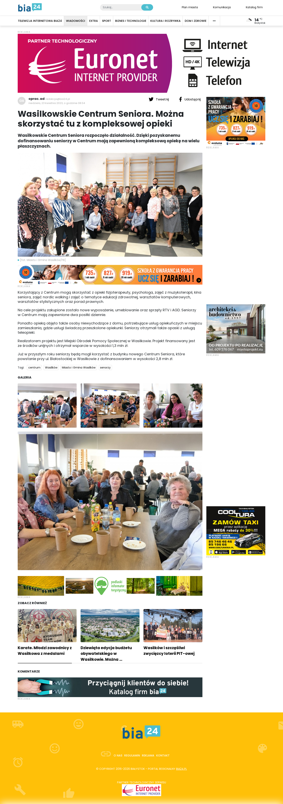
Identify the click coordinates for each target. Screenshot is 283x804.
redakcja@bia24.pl (57, 99)
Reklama (148, 755)
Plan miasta (190, 7)
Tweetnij (159, 99)
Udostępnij (190, 99)
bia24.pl (181, 769)
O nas (118, 755)
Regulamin (132, 755)
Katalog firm (254, 7)
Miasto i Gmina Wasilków (79, 367)
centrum (34, 367)
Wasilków (51, 367)
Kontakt (163, 755)
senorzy (105, 367)
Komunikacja (222, 7)
